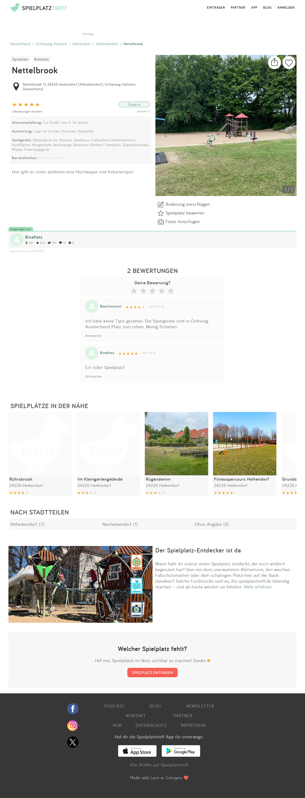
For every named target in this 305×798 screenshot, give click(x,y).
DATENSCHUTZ (151, 725)
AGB (117, 725)
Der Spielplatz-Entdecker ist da (198, 550)
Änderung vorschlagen (188, 204)
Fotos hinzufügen (183, 221)
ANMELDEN (286, 8)
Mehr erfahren (258, 587)
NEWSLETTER (200, 706)
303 (40, 243)
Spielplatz (20, 59)
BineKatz (34, 237)
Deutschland (20, 43)
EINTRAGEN (216, 8)
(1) (135, 524)
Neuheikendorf (117, 524)
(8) (226, 524)
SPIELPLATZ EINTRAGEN (152, 672)
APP (254, 8)
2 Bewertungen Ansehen (27, 111)
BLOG (267, 8)
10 (62, 243)
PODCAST (114, 706)
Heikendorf (81, 43)
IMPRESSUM (193, 725)
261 (29, 243)
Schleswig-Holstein (51, 43)
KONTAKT (136, 715)
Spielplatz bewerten (185, 213)
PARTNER (238, 8)
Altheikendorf (107, 43)
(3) (42, 524)
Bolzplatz (41, 59)
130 (52, 243)
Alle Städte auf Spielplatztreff (159, 764)
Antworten (93, 335)
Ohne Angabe (208, 524)
